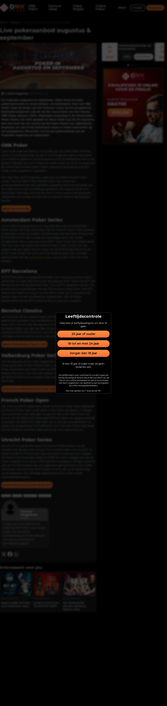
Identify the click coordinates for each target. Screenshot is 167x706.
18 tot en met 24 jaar (83, 343)
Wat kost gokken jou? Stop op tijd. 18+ (83, 390)
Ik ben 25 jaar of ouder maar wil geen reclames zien (83, 365)
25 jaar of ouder (83, 334)
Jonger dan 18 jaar (83, 353)
